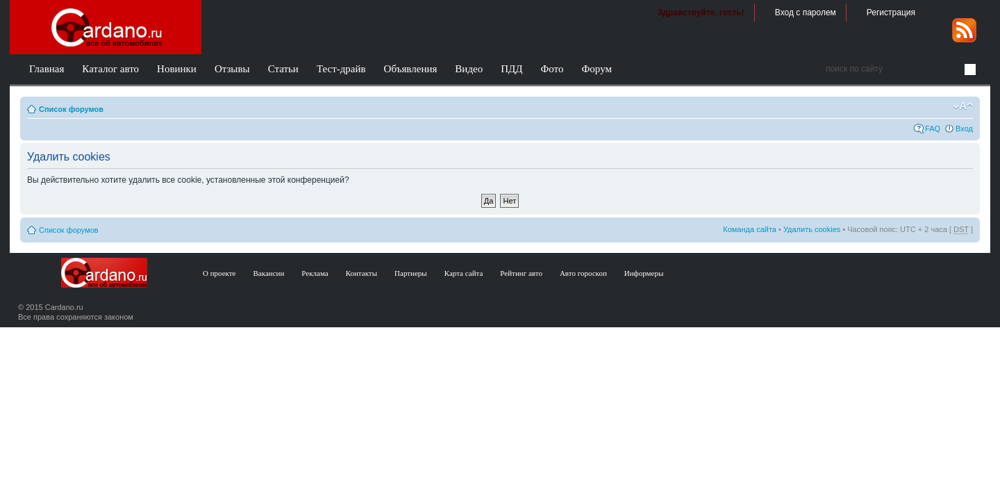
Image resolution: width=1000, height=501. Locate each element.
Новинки (177, 68)
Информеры (644, 273)
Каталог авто (110, 68)
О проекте (219, 273)
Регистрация (891, 12)
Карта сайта (463, 273)
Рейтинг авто (521, 273)
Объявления (411, 68)
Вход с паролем (805, 12)
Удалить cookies (811, 229)
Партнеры (410, 273)
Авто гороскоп (583, 273)
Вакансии (269, 273)
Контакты (361, 273)
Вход (964, 128)
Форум (596, 68)
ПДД (511, 68)
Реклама (314, 273)
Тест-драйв (341, 68)
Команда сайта (749, 229)
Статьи (283, 68)
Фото (551, 68)
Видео (469, 68)
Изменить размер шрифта (963, 106)
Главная (46, 68)
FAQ (932, 128)
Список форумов (71, 109)
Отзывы (232, 68)
